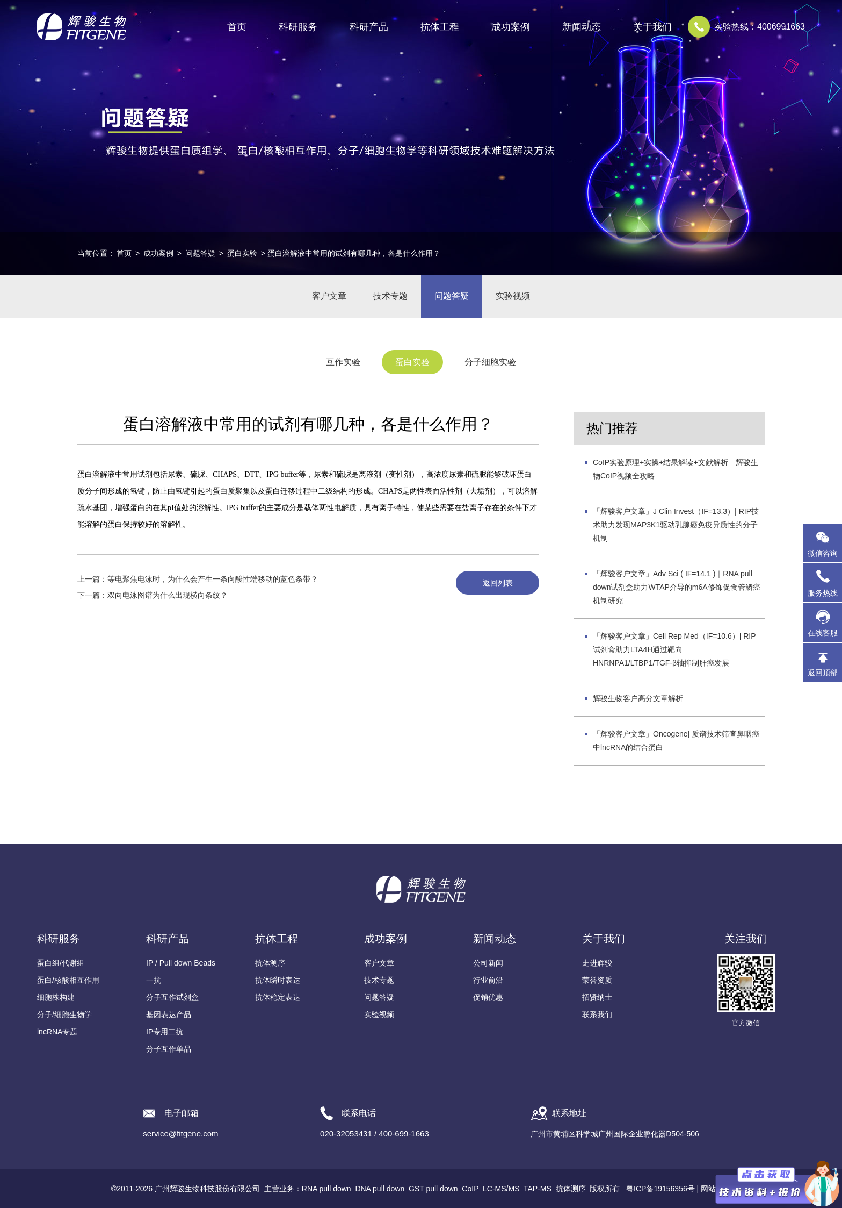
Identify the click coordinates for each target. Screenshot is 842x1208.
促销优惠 (488, 997)
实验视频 (513, 296)
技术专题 (390, 296)
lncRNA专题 (57, 1031)
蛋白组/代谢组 (60, 963)
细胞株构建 (56, 997)
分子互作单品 (168, 1049)
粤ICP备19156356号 (660, 1188)
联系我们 (597, 1014)
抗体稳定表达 (277, 997)
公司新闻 (488, 963)
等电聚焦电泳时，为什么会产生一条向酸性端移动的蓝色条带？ (212, 579)
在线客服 (823, 632)
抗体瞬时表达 (277, 980)
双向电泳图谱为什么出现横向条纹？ (167, 595)
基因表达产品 (168, 1014)
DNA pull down (379, 1188)
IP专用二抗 (164, 1031)
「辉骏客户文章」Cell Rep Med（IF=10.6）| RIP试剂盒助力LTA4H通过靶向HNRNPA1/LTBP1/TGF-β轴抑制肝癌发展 (674, 649)
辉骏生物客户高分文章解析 (638, 698)
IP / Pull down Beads (180, 963)
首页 (236, 27)
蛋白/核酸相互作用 (68, 980)
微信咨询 (823, 553)
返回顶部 (823, 672)
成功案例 (158, 253)
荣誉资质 (597, 980)
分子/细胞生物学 (64, 1014)
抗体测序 (270, 963)
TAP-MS (537, 1188)
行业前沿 (488, 980)
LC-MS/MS (501, 1188)
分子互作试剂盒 (172, 997)
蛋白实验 (242, 253)
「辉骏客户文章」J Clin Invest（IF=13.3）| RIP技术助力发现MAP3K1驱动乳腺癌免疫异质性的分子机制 (676, 524)
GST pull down (433, 1188)
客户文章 (329, 296)
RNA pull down (326, 1188)
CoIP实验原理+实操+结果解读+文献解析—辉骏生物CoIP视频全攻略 (675, 469)
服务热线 (825, 582)
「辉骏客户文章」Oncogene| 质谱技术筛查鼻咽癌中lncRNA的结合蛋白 (676, 741)
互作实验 (343, 362)
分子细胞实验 (490, 362)
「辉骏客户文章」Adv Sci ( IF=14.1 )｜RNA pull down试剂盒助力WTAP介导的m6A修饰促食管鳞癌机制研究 (676, 587)
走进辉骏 (597, 963)
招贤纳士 (597, 997)
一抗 (153, 980)
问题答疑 (200, 253)
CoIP (470, 1188)
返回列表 (498, 582)
